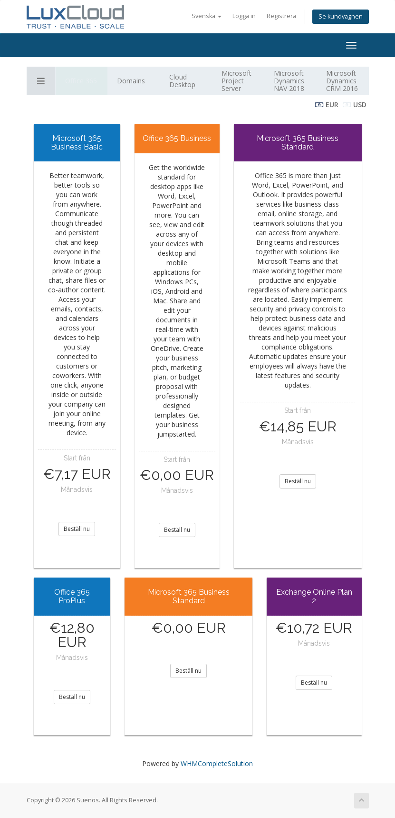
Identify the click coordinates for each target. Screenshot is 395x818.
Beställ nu (77, 529)
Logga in (244, 16)
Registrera (281, 16)
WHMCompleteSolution (217, 763)
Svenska (207, 16)
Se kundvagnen (340, 16)
